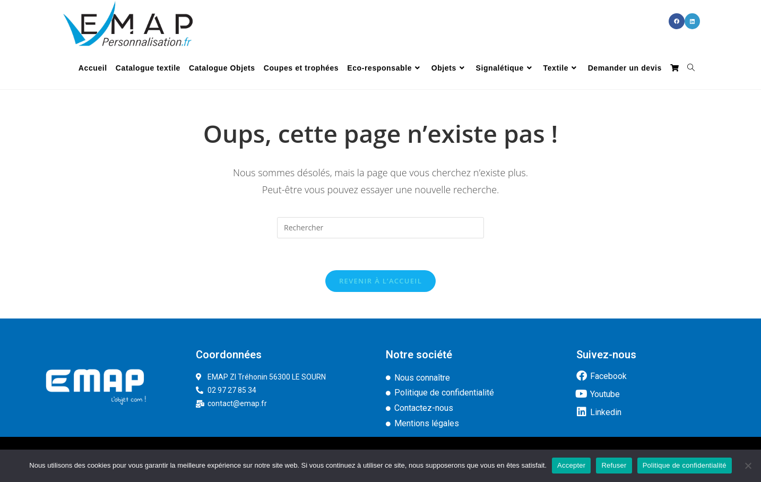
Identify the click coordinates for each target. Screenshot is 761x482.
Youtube (605, 394)
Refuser (613, 465)
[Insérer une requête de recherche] (380, 227)
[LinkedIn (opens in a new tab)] (692, 21)
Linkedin (605, 412)
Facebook (608, 376)
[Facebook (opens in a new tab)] (677, 21)
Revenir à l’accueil (380, 281)
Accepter (571, 465)
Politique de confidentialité (685, 465)
